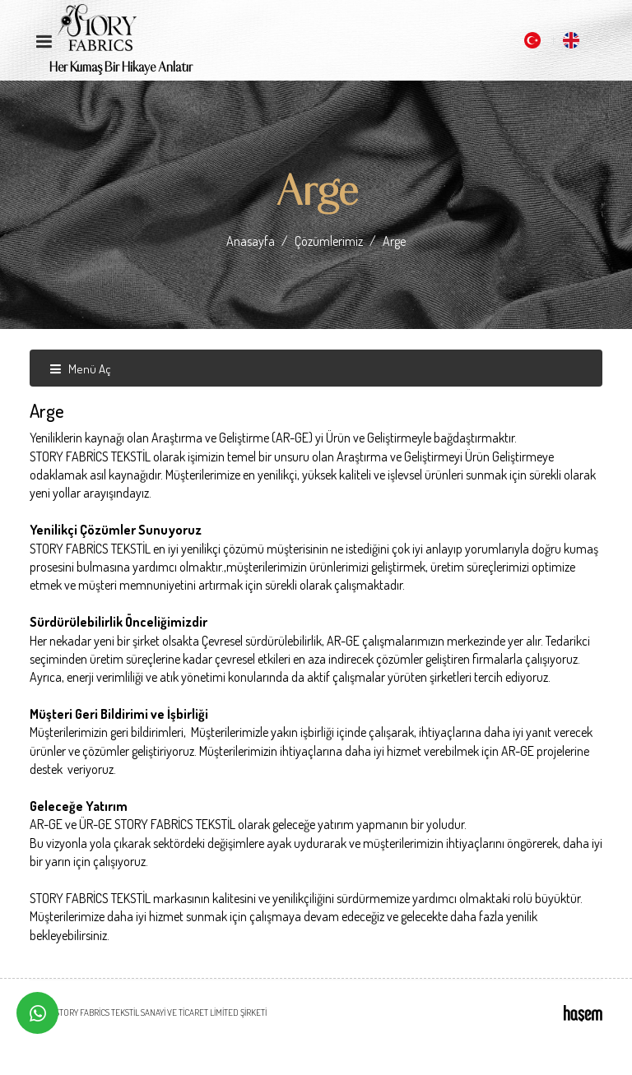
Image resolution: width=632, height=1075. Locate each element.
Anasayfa (250, 241)
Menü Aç (80, 369)
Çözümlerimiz (329, 241)
